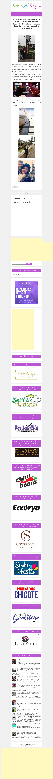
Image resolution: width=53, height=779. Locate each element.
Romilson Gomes (28, 745)
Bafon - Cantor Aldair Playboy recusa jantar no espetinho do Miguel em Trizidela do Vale (29, 677)
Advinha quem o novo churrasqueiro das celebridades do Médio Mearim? (27, 701)
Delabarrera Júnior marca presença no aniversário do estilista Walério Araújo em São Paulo (28, 661)
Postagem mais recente (18, 192)
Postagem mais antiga (35, 192)
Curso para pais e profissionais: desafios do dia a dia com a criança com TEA (29, 717)
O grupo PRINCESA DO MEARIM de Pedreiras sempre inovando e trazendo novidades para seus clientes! (28, 685)
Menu (26, 14)
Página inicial (27, 192)
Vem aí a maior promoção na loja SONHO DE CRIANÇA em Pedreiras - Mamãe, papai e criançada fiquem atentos (28, 725)
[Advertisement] (27, 240)
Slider (31, 30)
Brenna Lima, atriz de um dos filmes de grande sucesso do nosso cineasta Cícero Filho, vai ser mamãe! (29, 693)
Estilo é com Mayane (30, 744)
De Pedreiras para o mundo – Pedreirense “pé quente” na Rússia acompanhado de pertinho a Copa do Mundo (29, 709)
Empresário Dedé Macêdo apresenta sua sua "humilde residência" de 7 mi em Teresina (28, 669)
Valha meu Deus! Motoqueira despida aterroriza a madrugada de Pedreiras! (26, 733)
